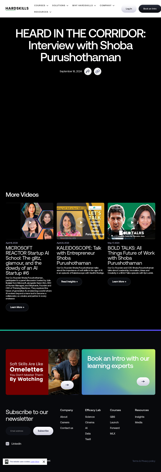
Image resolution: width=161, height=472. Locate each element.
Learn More (35, 462)
